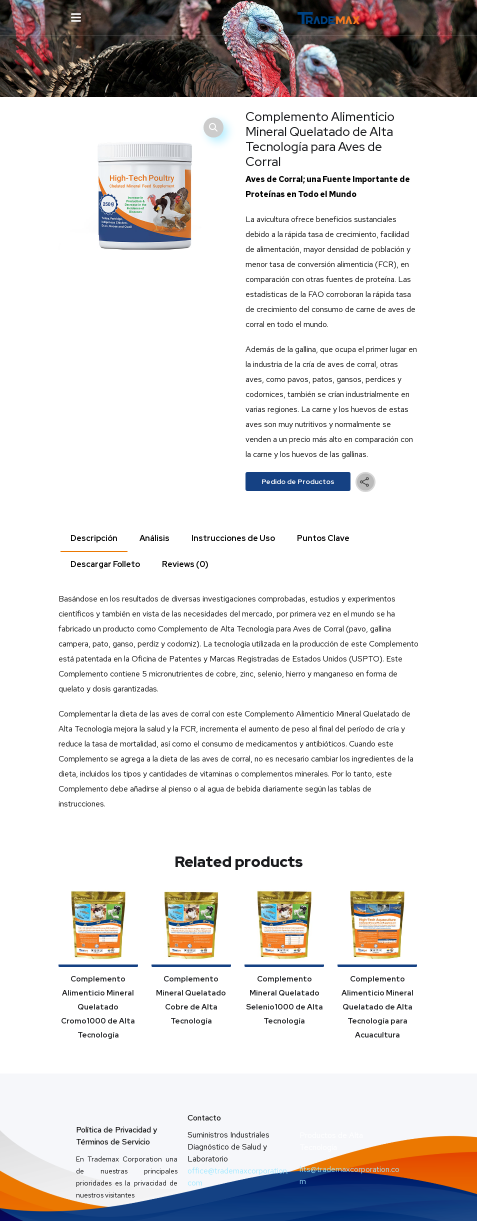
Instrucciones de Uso (233, 538)
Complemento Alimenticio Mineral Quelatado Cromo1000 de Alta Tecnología (98, 1007)
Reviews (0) (185, 564)
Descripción (94, 538)
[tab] (94, 539)
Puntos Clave (323, 538)
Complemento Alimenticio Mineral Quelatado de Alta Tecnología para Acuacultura (378, 1007)
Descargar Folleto (105, 564)
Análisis (155, 538)
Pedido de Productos (298, 481)
